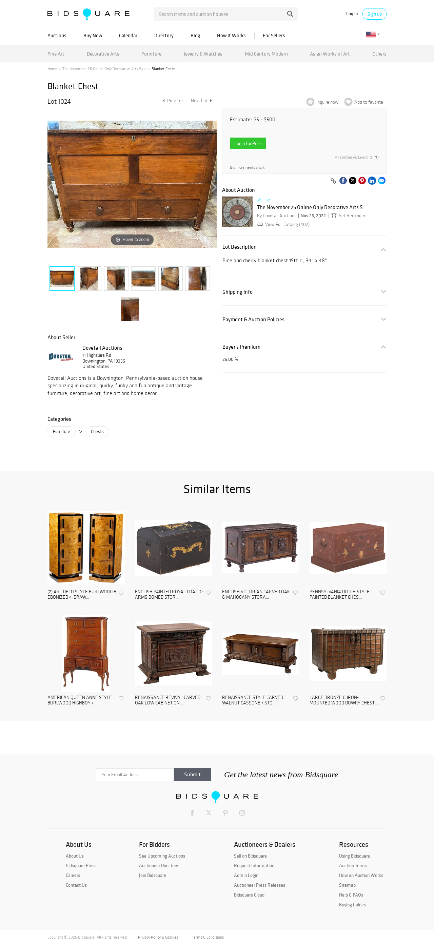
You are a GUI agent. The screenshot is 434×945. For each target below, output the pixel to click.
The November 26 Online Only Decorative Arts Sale (104, 68)
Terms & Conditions (208, 937)
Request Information (254, 865)
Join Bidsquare (152, 875)
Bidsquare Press (81, 865)
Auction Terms (353, 865)
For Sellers (274, 35)
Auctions (56, 35)
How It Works (231, 35)
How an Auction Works (361, 875)
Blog (195, 35)
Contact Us (76, 885)
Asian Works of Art (330, 53)
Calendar (128, 35)
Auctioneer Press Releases (259, 885)
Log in (352, 13)
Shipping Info (237, 292)
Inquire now (327, 102)
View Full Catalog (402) (283, 224)
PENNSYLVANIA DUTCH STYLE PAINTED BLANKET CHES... (340, 594)
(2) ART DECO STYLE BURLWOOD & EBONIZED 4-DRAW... (82, 594)
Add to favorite (368, 102)
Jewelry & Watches (203, 53)
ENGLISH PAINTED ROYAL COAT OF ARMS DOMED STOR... (169, 594)
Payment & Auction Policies (253, 319)
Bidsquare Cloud (249, 895)
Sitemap (347, 885)
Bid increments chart (247, 167)
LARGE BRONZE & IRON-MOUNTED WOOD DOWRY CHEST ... (344, 700)
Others (379, 53)
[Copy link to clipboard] (333, 181)
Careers (73, 875)
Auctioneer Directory (158, 865)
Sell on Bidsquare (250, 856)
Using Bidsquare (354, 856)
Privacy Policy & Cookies (158, 937)
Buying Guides (352, 905)
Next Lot (201, 101)
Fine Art (55, 53)
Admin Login (246, 875)
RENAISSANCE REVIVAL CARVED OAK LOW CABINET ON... (167, 700)
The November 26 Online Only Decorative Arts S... (312, 207)
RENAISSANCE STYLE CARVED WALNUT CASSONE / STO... (252, 700)
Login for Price (248, 143)
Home (52, 68)
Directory (164, 35)
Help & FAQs (351, 895)
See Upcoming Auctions (162, 856)
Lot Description (239, 247)
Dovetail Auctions (102, 347)
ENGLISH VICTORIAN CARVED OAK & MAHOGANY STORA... (256, 594)
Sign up (375, 14)
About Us (75, 856)
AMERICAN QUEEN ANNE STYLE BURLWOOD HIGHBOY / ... (79, 700)
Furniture (151, 53)
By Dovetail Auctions (276, 215)
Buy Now (92, 35)
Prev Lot (172, 101)
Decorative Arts (103, 53)
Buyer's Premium (241, 347)
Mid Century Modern (266, 53)
